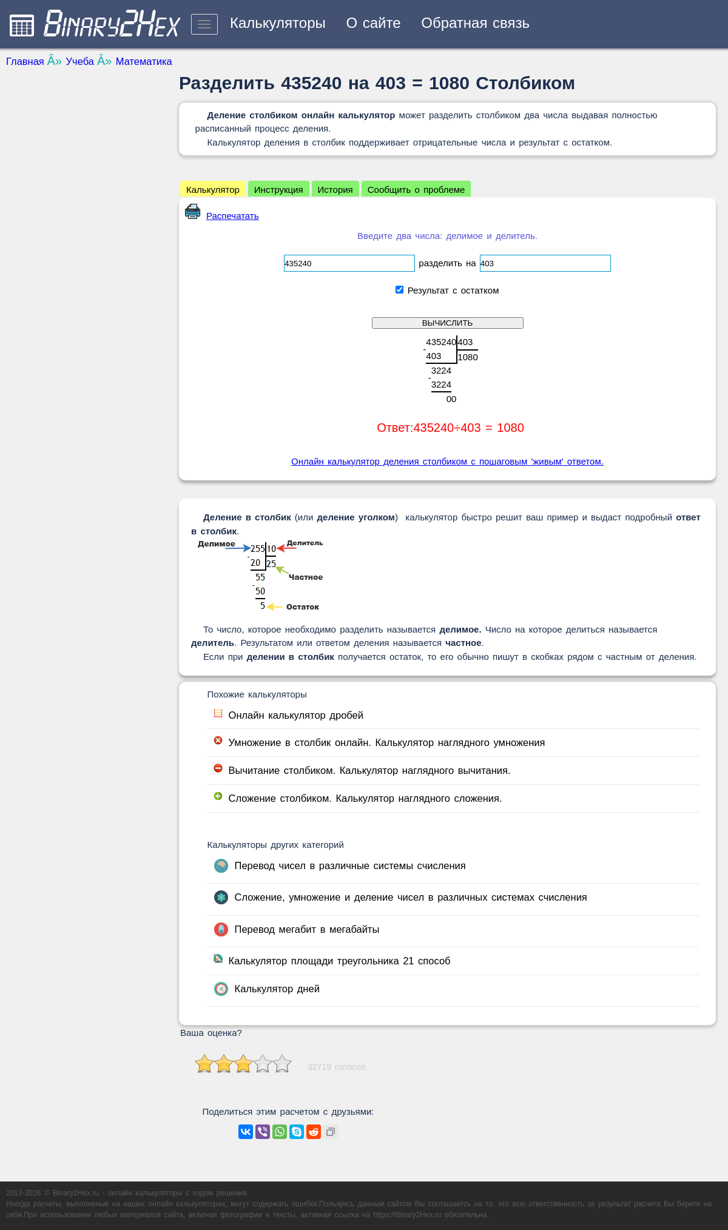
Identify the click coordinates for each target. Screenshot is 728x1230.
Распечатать (222, 215)
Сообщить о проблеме (416, 189)
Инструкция (278, 189)
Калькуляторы (278, 23)
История (335, 189)
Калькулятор (213, 189)
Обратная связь (475, 23)
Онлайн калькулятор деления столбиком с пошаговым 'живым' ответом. (447, 461)
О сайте (373, 23)
